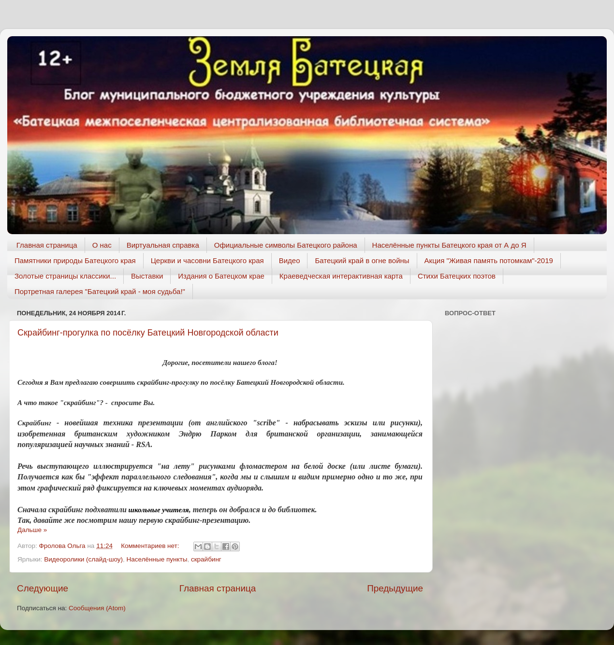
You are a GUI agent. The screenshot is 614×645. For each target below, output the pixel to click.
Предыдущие (395, 588)
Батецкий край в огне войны (362, 260)
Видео (289, 260)
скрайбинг (206, 559)
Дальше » (32, 529)
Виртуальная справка (163, 245)
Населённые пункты (157, 559)
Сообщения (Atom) (97, 608)
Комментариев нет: (151, 545)
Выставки (147, 276)
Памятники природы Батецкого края (75, 260)
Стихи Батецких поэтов (457, 276)
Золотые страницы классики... (65, 276)
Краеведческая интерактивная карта (341, 276)
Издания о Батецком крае (221, 276)
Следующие (42, 588)
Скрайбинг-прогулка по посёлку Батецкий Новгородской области (147, 332)
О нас (102, 245)
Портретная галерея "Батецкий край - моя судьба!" (100, 291)
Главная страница (46, 245)
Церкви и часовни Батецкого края (207, 260)
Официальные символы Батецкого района (285, 245)
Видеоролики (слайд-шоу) (83, 559)
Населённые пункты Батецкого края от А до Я (449, 245)
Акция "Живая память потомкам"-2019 (488, 260)
